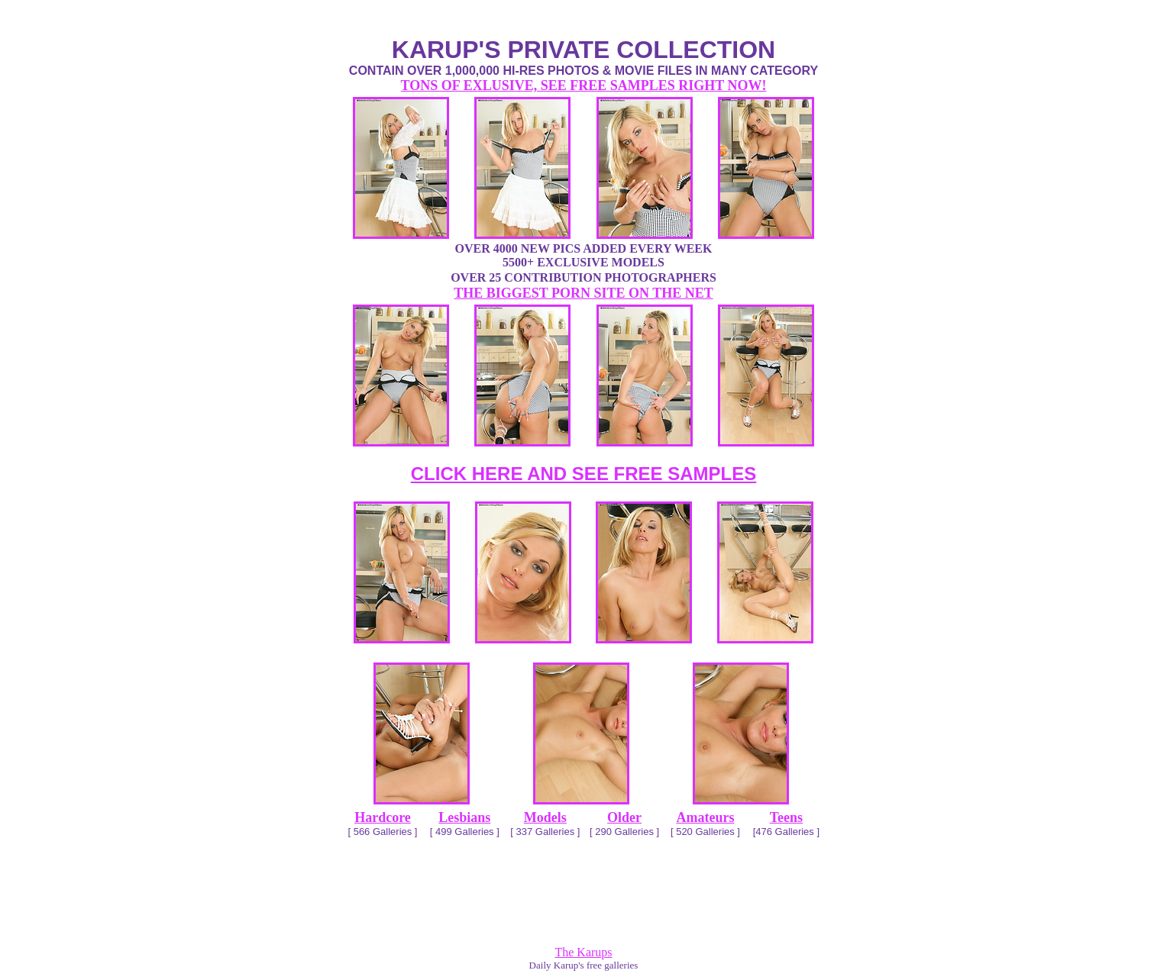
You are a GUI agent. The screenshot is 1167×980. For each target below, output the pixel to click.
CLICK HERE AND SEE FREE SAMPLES (584, 473)
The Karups (583, 952)
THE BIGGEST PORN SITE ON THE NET (583, 293)
